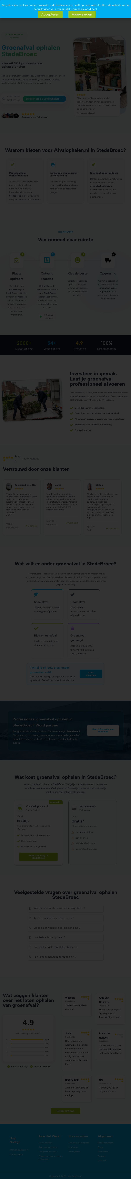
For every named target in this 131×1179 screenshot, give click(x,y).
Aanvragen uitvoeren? (19, 8)
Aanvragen (11, 1)
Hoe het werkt (16, 5)
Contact (30, 16)
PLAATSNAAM (13, 96)
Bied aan (14, 12)
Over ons (13, 16)
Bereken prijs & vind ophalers (44, 99)
